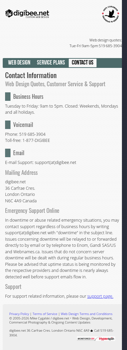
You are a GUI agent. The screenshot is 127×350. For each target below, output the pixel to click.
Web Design (19, 62)
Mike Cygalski (40, 318)
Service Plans (51, 62)
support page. (100, 296)
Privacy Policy (19, 313)
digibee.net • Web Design (71, 318)
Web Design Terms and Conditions (86, 313)
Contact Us (82, 62)
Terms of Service (45, 313)
